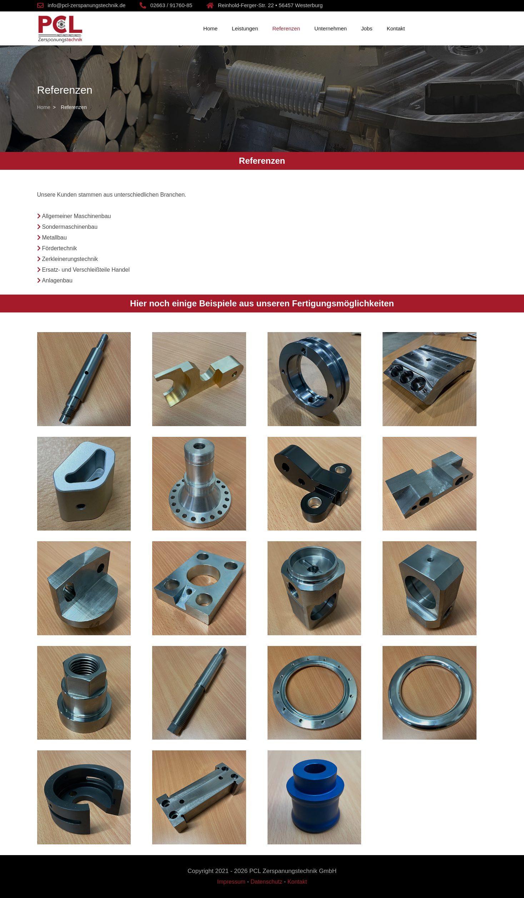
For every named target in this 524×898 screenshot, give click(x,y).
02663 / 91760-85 (171, 5)
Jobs (367, 28)
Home (210, 28)
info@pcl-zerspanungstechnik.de (87, 5)
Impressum (231, 882)
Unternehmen (330, 28)
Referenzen (286, 28)
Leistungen (245, 28)
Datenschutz (266, 882)
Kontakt (396, 28)
